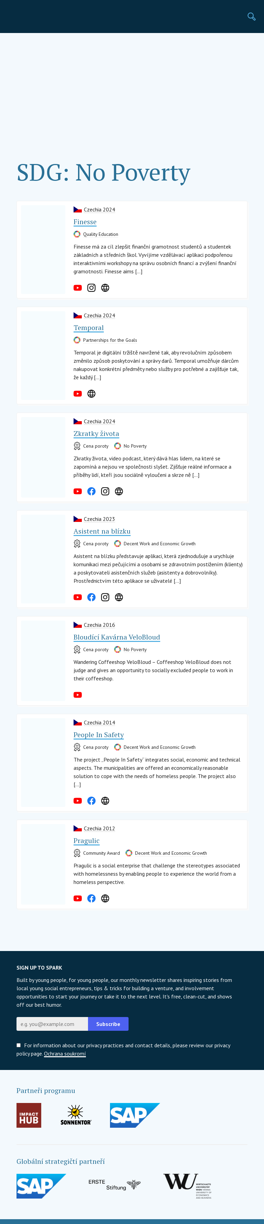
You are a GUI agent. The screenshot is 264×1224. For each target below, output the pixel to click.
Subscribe (108, 1023)
